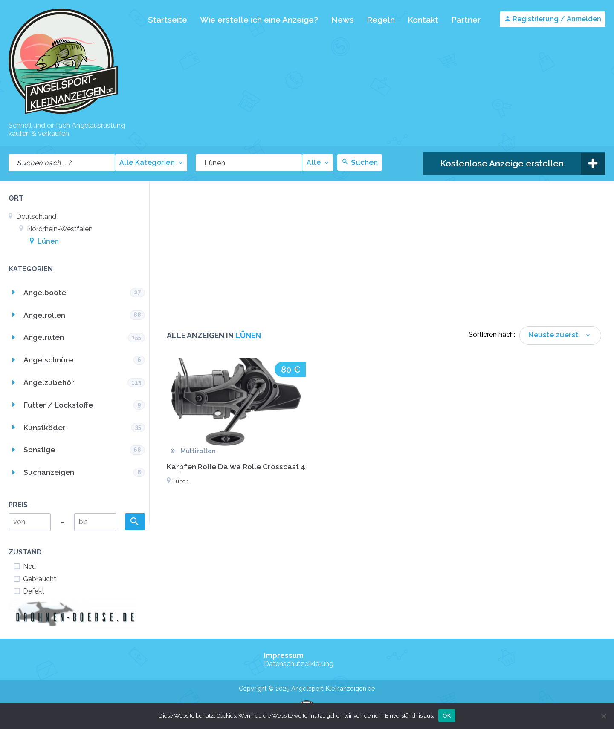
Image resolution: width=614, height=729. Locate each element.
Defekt (28, 591)
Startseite (167, 19)
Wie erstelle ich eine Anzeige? (259, 19)
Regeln (381, 19)
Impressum (284, 656)
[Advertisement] (384, 262)
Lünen (44, 241)
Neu (24, 566)
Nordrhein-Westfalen (56, 229)
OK (447, 715)
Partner (466, 19)
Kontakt (423, 19)
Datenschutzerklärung (298, 664)
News (342, 19)
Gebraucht (34, 579)
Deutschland (32, 216)
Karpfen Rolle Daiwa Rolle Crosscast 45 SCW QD (254, 466)
